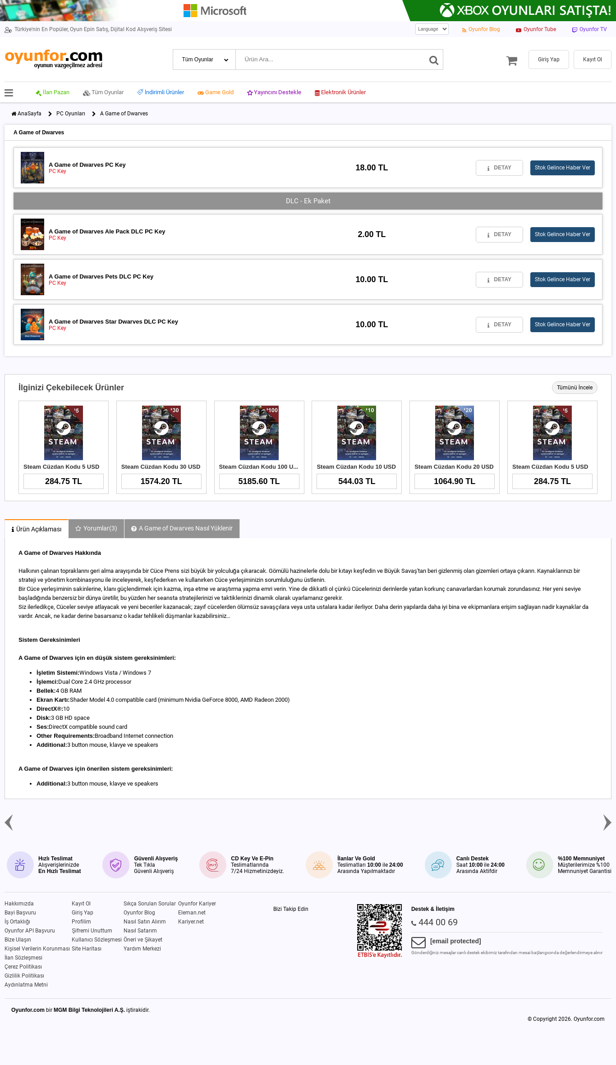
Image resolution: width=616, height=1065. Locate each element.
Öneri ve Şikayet (143, 940)
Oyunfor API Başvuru (30, 931)
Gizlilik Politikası (24, 976)
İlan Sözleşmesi (23, 958)
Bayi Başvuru (20, 913)
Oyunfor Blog (139, 913)
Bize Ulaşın (18, 940)
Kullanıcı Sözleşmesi (97, 940)
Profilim (81, 922)
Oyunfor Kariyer (197, 903)
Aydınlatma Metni (26, 985)
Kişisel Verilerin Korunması (37, 949)
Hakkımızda (19, 903)
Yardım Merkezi (142, 949)
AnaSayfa (29, 113)
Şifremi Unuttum (92, 931)
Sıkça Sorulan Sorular (150, 903)
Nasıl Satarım (140, 931)
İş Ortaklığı (17, 922)
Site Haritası (86, 949)
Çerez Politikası (23, 967)
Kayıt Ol (81, 903)
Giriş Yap (82, 913)
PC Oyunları (70, 113)
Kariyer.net (191, 922)
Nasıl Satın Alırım (145, 922)
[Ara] (434, 59)
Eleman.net (192, 913)
